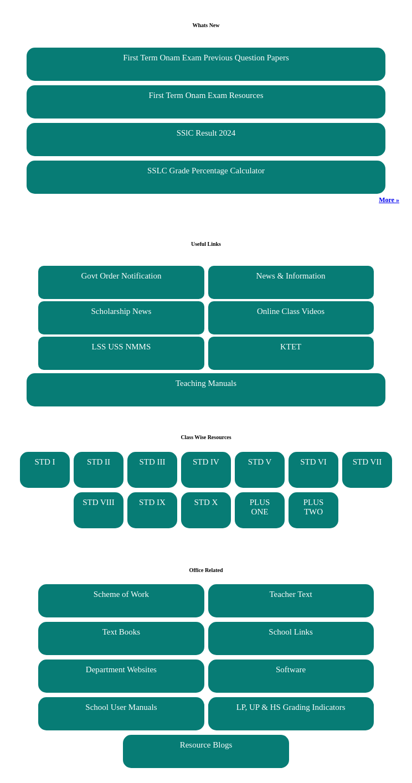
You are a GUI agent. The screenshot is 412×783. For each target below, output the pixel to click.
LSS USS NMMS (121, 346)
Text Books (121, 631)
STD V (260, 461)
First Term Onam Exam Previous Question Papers (206, 57)
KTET (290, 346)
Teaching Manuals (206, 383)
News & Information (291, 275)
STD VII (367, 461)
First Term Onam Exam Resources (206, 95)
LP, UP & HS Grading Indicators (291, 707)
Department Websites (121, 669)
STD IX (152, 502)
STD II (98, 461)
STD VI (313, 461)
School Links (291, 631)
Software (291, 669)
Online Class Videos (291, 311)
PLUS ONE (260, 507)
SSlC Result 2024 (206, 132)
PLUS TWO (313, 507)
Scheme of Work (121, 594)
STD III (152, 461)
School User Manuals (121, 707)
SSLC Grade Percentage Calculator (206, 170)
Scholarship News (121, 311)
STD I (44, 461)
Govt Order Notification (121, 275)
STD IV (206, 461)
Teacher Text (291, 594)
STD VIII (99, 502)
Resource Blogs (206, 744)
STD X (206, 502)
